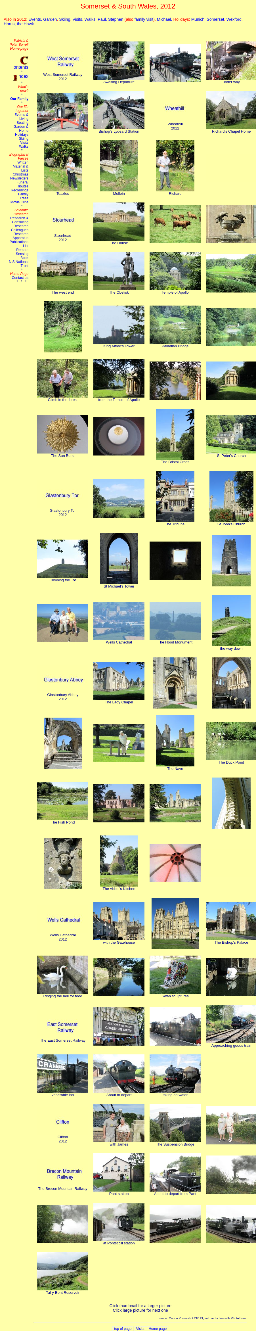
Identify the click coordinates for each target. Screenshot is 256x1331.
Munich (197, 19)
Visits (140, 1329)
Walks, (91, 19)
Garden (50, 19)
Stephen (115, 19)
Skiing (64, 19)
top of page (122, 1329)
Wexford (234, 19)
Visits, (78, 19)
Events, (35, 19)
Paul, (103, 19)
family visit (144, 19)
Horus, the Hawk (19, 24)
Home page (158, 1329)
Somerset (215, 19)
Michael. (165, 19)
